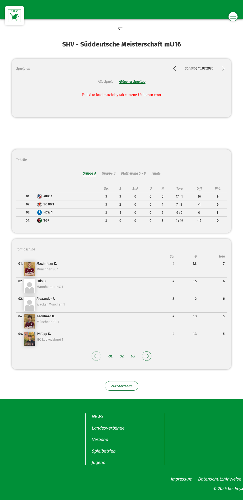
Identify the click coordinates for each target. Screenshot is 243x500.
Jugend (98, 462)
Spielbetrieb (103, 451)
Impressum (181, 479)
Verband (100, 439)
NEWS (97, 416)
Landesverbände (108, 428)
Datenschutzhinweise (219, 479)
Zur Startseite (121, 385)
